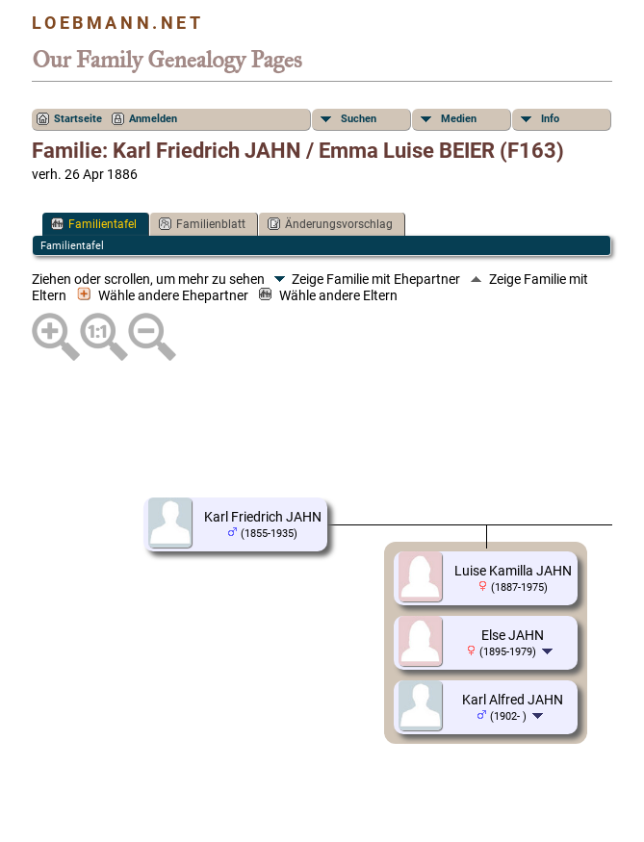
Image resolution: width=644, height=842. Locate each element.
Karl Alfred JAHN (512, 699)
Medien (459, 119)
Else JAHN (512, 635)
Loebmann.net (117, 23)
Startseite (78, 119)
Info (550, 119)
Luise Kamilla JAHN (513, 570)
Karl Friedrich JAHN (263, 516)
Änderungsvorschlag (330, 224)
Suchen (358, 119)
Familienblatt (202, 224)
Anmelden (153, 119)
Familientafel (94, 224)
